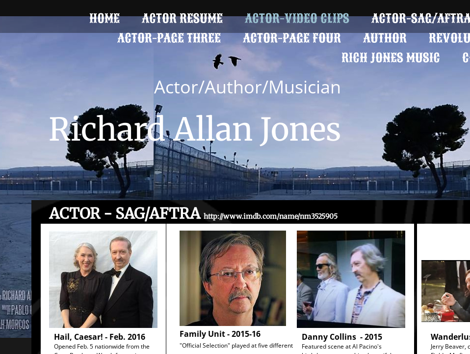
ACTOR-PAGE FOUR (292, 38)
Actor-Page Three (169, 38)
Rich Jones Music (390, 57)
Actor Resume (182, 18)
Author (385, 38)
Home (104, 18)
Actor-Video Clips (297, 18)
